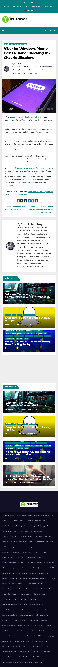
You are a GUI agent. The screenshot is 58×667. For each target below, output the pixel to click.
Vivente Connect (27, 636)
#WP (35, 73)
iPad (13, 6)
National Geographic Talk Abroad (13, 589)
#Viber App (46, 70)
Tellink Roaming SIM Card (29, 615)
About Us (23, 521)
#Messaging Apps (46, 67)
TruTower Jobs (50, 625)
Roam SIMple (29, 336)
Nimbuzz (29, 589)
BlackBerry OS (23, 531)
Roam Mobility (18, 336)
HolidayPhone (10, 330)
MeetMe (33, 573)
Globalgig (37, 552)
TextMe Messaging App (20, 620)
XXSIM (26, 338)
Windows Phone (37, 6)
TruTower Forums (37, 625)
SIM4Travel (33, 599)
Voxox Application (8, 646)
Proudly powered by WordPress (16, 515)
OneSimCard (48, 589)
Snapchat (32, 315)
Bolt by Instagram (36, 531)
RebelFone (9, 336)
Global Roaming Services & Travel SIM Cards (17, 552)
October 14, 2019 (14, 434)
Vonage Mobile (7, 641)
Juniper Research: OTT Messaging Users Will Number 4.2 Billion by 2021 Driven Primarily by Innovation (28, 479)
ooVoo (4, 594)
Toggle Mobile (34, 620)
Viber (11, 44)
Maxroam (29, 330)
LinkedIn (38, 260)
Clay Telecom (39, 536)
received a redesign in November (25, 117)
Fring (52, 541)
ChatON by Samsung (26, 536)
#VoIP (14, 73)
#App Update (32, 67)
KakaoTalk (5, 568)
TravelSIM (47, 336)
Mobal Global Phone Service (11, 578)
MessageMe (41, 573)
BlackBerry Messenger (9, 531)
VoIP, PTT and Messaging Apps (44, 636)
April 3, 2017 (13, 483)
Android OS (28, 526)
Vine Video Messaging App (11, 636)
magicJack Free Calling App (11, 573)
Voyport (18, 646)
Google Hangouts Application (31, 557)
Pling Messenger (25, 594)
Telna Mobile (43, 615)
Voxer (46, 641)
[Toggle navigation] (54, 30)
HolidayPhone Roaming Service (12, 562)
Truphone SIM (10, 338)
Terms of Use (6, 620)
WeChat (46, 646)
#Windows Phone (25, 73)
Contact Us (49, 536)
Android (7, 6)
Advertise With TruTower (36, 521)
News (6, 44)
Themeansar (49, 515)
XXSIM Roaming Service (10, 662)
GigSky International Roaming (21, 547)
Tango (44, 610)
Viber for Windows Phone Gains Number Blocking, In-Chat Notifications (27, 53)
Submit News (36, 610)
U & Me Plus (6, 631)
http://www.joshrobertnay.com (30, 266)
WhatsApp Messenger (9, 651)
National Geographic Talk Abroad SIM (17, 333)
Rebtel (43, 594)
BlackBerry (48, 6)
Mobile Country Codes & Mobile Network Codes (39, 578)
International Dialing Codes (46, 562)
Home (4, 521)
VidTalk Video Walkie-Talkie (47, 631)
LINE (43, 568)
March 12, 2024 (14, 409)
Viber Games (27, 183)
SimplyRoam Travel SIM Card (11, 604)
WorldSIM (19, 338)
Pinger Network (12, 594)
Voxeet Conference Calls (34, 641)
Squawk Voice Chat (23, 610)
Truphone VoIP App (22, 625)
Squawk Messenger (8, 610)
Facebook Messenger (41, 541)
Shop (25, 599)
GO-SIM (44, 552)
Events (30, 541)
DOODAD (5, 541)
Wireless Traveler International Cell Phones (16, 657)
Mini (48, 573)
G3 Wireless (6, 547)
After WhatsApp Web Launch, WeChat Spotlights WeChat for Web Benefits (41, 209)
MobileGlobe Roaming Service (12, 583)
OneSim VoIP (37, 589)
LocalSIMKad (20, 330)
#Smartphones (18, 70)
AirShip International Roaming (12, 526)
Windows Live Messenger (41, 651)
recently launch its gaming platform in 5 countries (31, 168)
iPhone (19, 6)
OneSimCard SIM (41, 333)
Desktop (26, 6)
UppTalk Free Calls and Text (21, 631)
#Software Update (33, 70)
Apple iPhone (47, 526)
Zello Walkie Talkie (25, 662)
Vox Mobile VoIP (18, 641)
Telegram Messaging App (10, 615)
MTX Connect (38, 330)
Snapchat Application (36, 604)
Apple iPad (37, 526)
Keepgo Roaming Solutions (19, 568)
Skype (25, 604)
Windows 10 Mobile (21, 44)
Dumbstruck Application (17, 541)
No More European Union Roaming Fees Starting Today (27, 343)
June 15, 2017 (13, 458)
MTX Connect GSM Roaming (33, 583)
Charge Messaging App (9, 536)
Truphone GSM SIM (8, 625)
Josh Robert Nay (20, 64)
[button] (46, 30)
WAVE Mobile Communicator (32, 646)
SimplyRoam (38, 336)
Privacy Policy (38, 662)
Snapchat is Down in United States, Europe (27, 319)
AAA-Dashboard (12, 521)
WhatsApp (22, 473)
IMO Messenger (30, 562)
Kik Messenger (35, 568)
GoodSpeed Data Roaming (11, 557)
